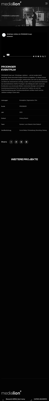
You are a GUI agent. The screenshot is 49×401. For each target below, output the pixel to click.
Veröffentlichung (6, 130)
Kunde (3, 106)
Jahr (2, 112)
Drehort (3, 118)
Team (3, 124)
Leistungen (4, 100)
